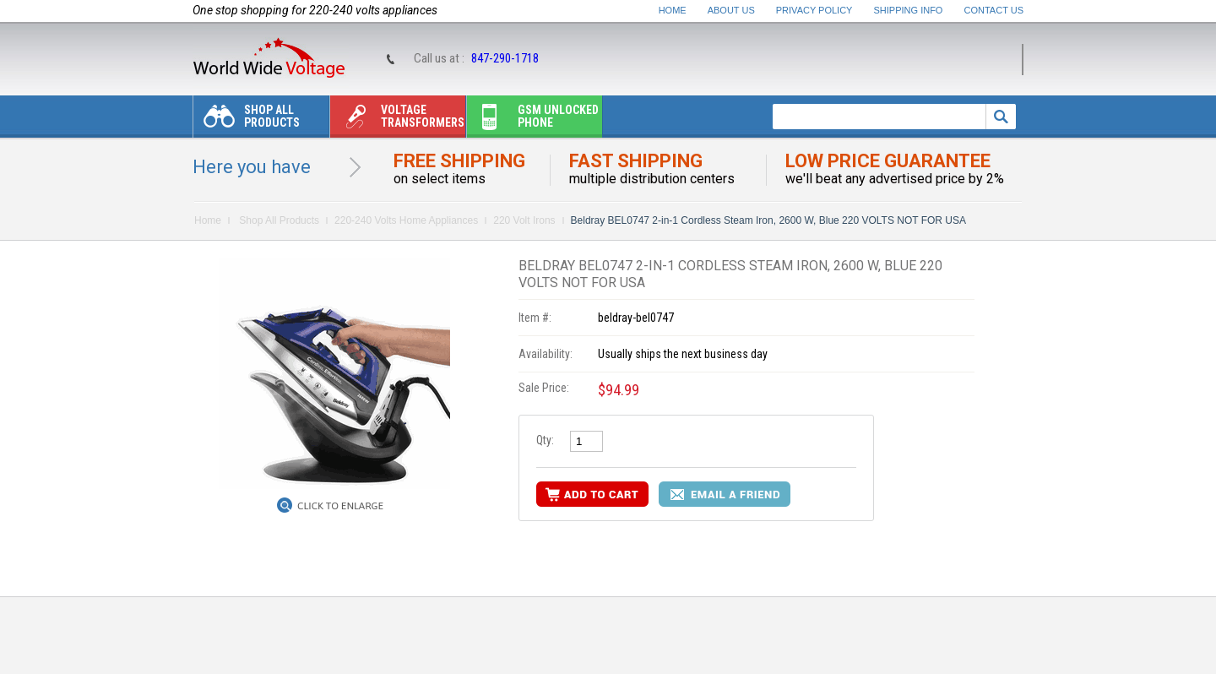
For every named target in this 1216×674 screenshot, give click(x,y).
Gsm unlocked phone (533, 120)
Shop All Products (246, 120)
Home (673, 10)
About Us (731, 10)
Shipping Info (908, 10)
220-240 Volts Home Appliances (406, 220)
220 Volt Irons (524, 220)
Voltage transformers (397, 120)
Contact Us (994, 10)
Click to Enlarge (340, 506)
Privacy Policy (814, 10)
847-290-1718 (505, 58)
